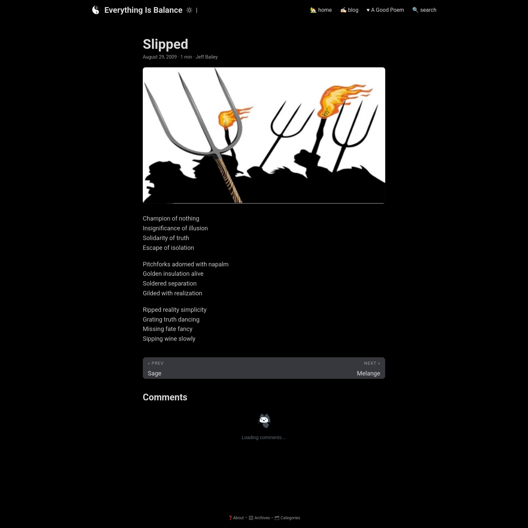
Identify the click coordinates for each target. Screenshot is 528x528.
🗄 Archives (259, 518)
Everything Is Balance (137, 10)
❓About (236, 518)
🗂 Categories (287, 518)
